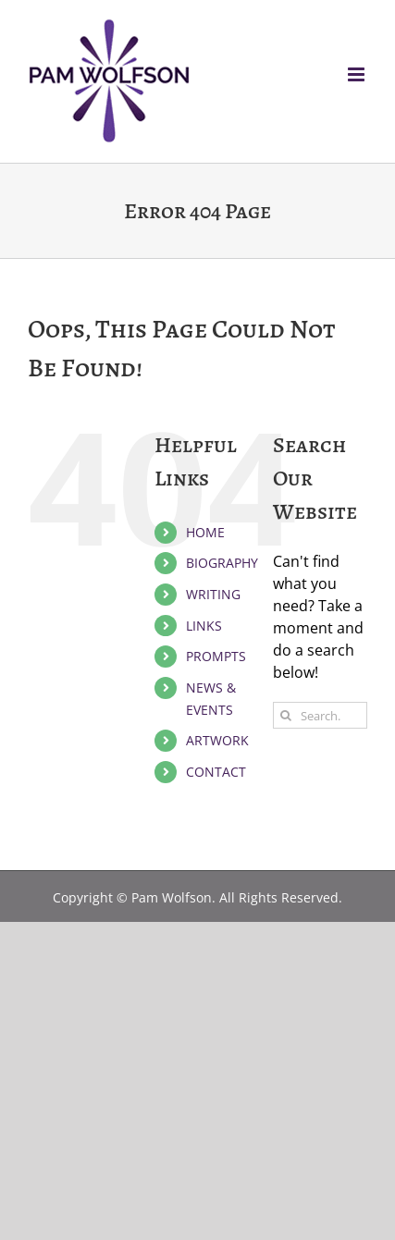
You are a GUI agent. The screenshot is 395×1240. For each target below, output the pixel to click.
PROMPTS (216, 656)
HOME (205, 532)
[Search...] (320, 715)
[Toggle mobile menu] (357, 74)
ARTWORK (217, 740)
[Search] (286, 715)
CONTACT (216, 771)
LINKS (204, 625)
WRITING (213, 594)
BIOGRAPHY (222, 562)
